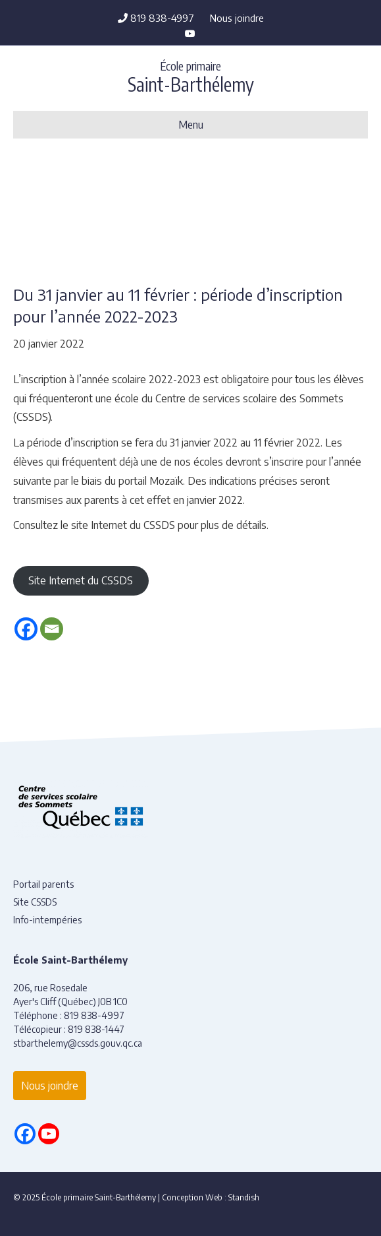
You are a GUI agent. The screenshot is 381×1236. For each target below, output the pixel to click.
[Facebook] (26, 628)
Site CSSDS (35, 902)
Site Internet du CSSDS (80, 580)
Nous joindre (237, 18)
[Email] (51, 628)
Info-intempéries (47, 919)
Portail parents (43, 884)
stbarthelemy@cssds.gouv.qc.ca (77, 1043)
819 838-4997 (156, 18)
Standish (243, 1197)
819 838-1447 (96, 1029)
